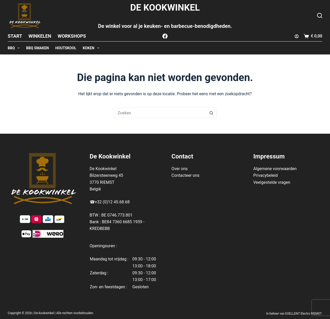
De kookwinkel (44, 313)
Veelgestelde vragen (271, 182)
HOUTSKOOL (65, 48)
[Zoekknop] (211, 113)
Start (15, 36)
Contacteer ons (185, 175)
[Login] (297, 36)
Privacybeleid (265, 175)
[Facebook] (165, 36)
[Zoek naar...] (159, 113)
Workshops (71, 36)
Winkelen (40, 36)
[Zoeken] (319, 15)
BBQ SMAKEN (37, 48)
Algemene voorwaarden (275, 168)
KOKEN (92, 48)
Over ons (179, 168)
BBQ (15, 48)
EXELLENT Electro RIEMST (303, 313)
